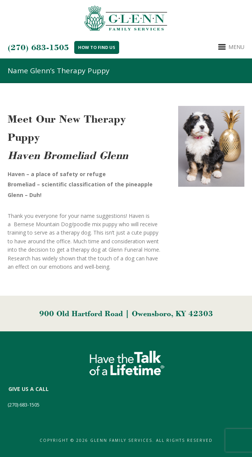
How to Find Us (96, 47)
